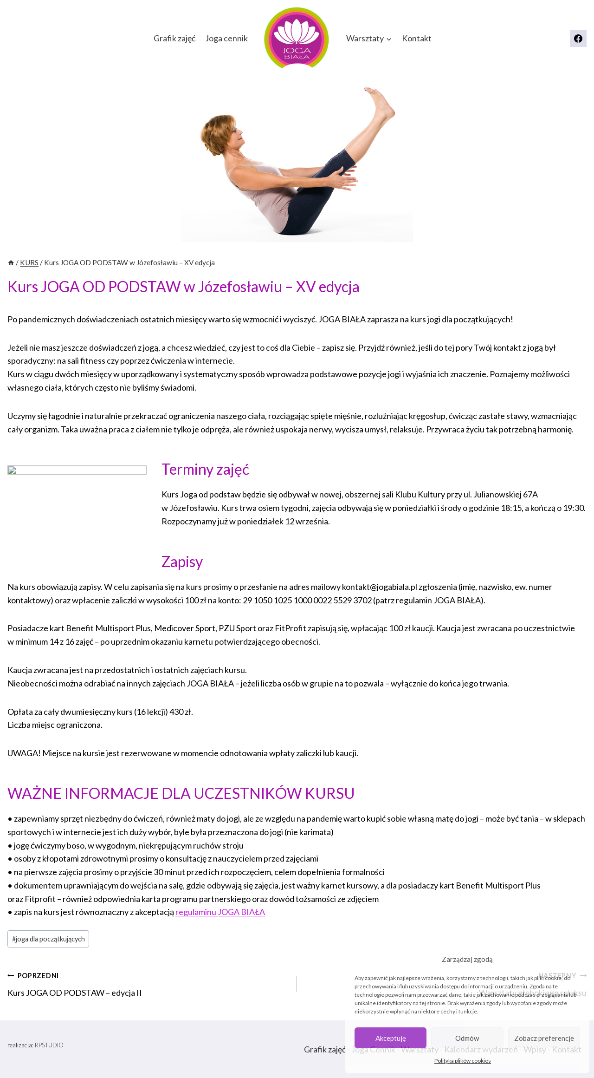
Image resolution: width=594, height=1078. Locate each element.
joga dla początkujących (48, 939)
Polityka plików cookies (462, 1060)
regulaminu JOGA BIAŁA (220, 912)
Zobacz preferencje (544, 1038)
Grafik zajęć (174, 38)
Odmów (467, 1038)
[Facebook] (578, 38)
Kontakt (417, 38)
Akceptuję (390, 1038)
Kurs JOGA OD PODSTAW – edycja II (148, 983)
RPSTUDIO (49, 1045)
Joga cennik (226, 38)
